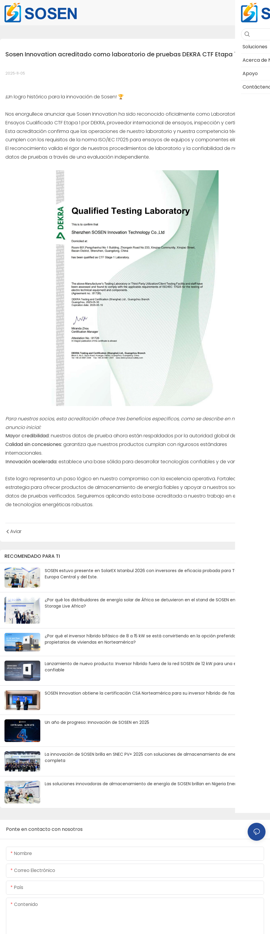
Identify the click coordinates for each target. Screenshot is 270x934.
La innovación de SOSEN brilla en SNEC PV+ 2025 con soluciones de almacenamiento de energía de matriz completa (155, 757)
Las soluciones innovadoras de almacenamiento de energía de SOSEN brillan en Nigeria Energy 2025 (148, 784)
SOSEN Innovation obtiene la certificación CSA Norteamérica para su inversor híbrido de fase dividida (149, 693)
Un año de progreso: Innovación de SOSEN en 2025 (97, 722)
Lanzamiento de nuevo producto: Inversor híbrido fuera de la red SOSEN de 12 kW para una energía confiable (147, 667)
